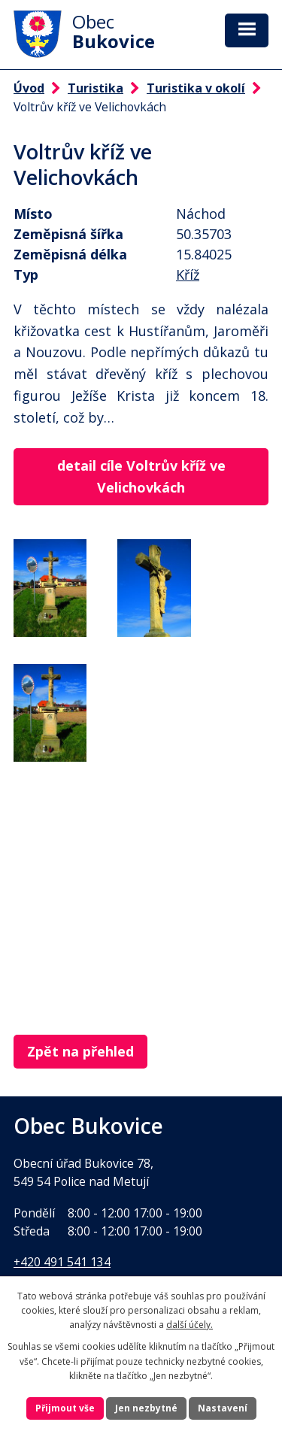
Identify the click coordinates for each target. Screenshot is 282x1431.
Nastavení (222, 1408)
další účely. (189, 1324)
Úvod (29, 88)
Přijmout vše (65, 1408)
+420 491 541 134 (62, 1262)
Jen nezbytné (146, 1408)
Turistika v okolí (196, 88)
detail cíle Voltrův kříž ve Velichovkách (141, 476)
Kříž (187, 274)
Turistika (95, 88)
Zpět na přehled (80, 1051)
